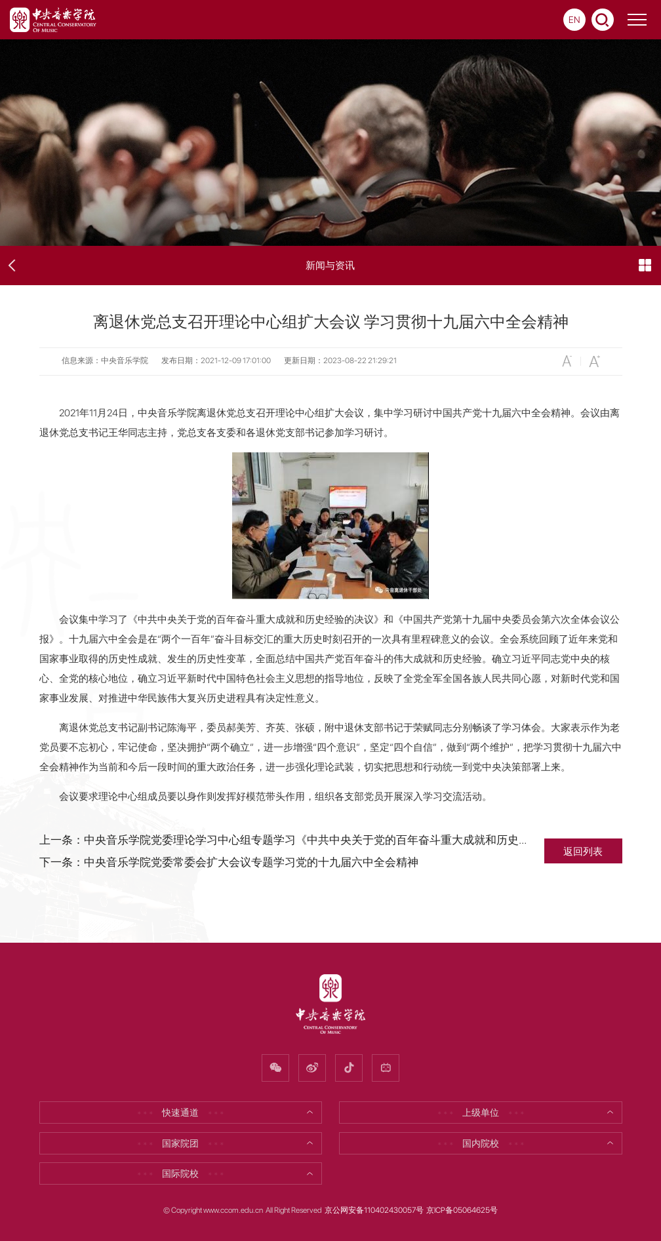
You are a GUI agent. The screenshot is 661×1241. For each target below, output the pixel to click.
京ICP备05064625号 (462, 1210)
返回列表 (583, 851)
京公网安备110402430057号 (374, 1210)
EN (574, 19)
